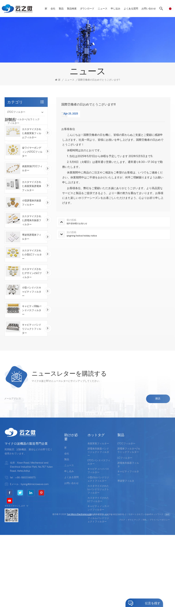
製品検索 (72, 8)
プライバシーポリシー (159, 592)
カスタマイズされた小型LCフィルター (32, 302)
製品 (61, 8)
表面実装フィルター (98, 495)
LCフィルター (14, 130)
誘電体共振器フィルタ (19, 138)
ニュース (102, 8)
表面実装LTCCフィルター (32, 216)
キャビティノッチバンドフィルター (98, 559)
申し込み (115, 8)
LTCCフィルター (16, 112)
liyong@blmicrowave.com (35, 535)
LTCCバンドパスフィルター (99, 514)
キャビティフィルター (19, 145)
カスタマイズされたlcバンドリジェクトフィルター (98, 540)
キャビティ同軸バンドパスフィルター (31, 358)
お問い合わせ (149, 8)
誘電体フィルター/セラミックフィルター (23, 121)
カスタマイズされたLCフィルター (98, 551)
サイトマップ (134, 592)
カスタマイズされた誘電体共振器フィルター (31, 268)
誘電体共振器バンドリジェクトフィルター (98, 503)
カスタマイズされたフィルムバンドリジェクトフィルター (98, 569)
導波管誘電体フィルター (31, 284)
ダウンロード (87, 8)
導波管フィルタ (15, 152)
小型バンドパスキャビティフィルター (31, 339)
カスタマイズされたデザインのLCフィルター (32, 321)
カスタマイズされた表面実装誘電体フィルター (31, 234)
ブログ (122, 592)
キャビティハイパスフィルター (98, 522)
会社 (53, 8)
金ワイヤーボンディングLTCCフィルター (32, 199)
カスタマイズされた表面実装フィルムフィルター (31, 181)
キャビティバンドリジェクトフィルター (31, 376)
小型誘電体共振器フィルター (31, 250)
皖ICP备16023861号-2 (115, 587)
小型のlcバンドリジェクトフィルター (98, 531)
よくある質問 (131, 8)
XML (145, 592)
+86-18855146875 (25, 529)
